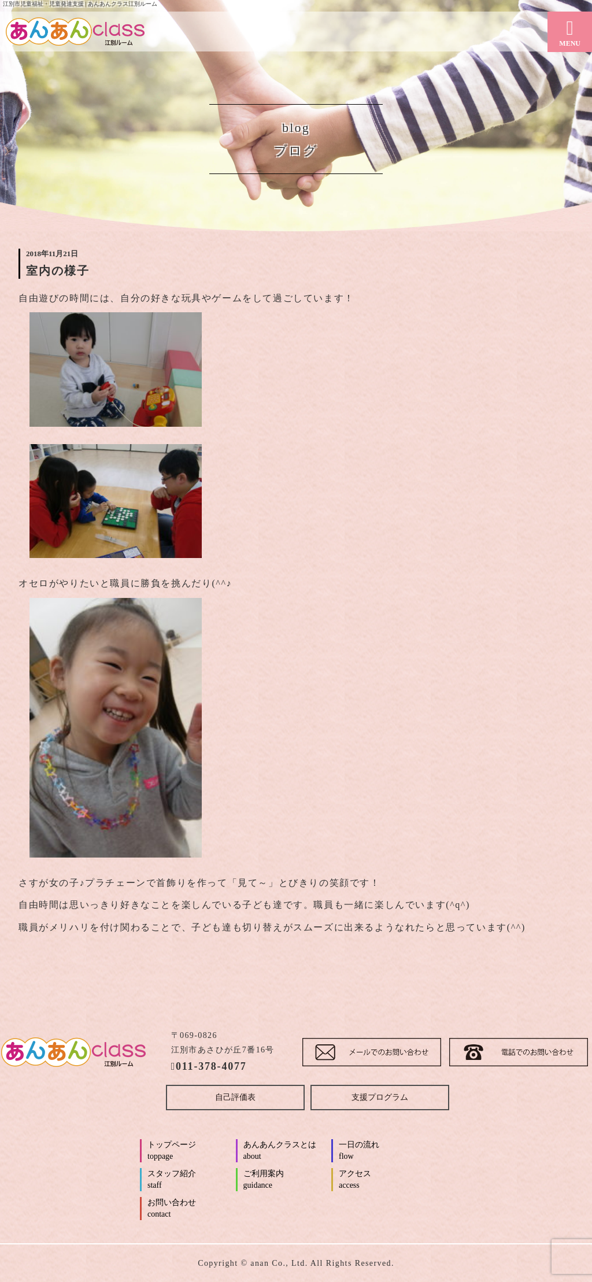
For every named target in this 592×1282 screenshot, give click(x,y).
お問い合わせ (190, 1209)
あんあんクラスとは (286, 1151)
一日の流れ (382, 1151)
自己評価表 (235, 1097)
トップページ (190, 1151)
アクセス (382, 1180)
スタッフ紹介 (190, 1180)
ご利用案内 (286, 1180)
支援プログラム (380, 1097)
